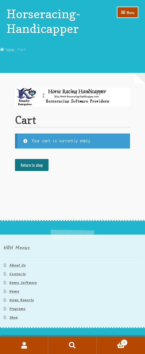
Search (72, 345)
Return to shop (32, 165)
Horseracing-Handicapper (44, 21)
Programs (17, 309)
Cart (112, 342)
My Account (24, 345)
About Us (17, 265)
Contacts (17, 274)
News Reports (21, 300)
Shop (13, 317)
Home (10, 49)
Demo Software (23, 283)
